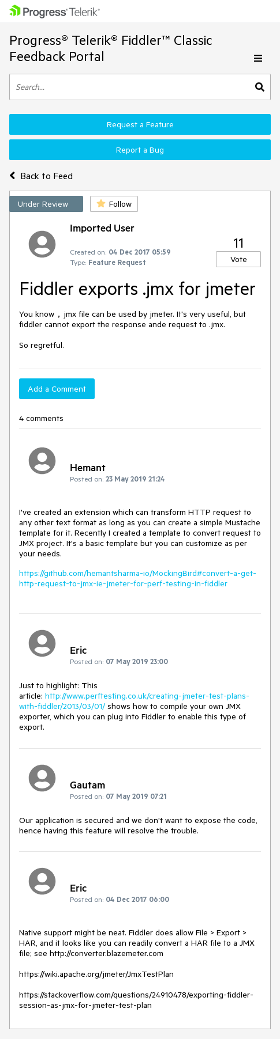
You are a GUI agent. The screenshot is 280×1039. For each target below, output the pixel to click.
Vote (238, 259)
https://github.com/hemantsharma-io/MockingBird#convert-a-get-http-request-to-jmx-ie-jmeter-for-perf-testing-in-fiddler (137, 578)
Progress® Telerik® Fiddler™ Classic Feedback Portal (110, 48)
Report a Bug (140, 150)
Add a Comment (57, 389)
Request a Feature (140, 124)
